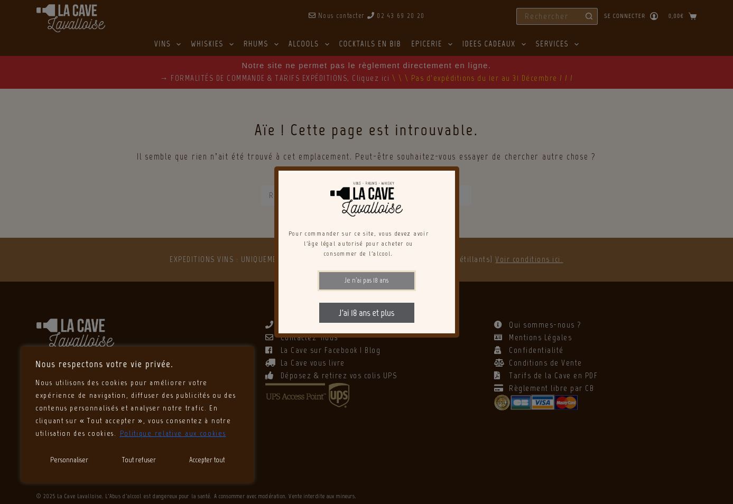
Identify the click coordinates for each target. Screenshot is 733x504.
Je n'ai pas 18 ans (366, 280)
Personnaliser (69, 459)
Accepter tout (207, 459)
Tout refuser (139, 459)
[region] (137, 415)
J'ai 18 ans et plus (366, 313)
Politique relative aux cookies (173, 433)
